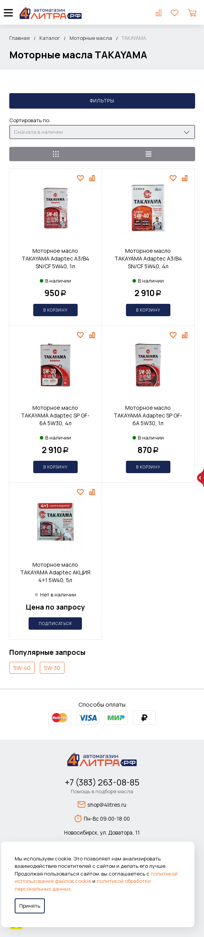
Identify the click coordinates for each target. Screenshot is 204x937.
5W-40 (22, 667)
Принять (29, 905)
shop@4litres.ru (102, 804)
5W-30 (52, 667)
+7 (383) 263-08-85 (102, 782)
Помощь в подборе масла (102, 791)
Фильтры (102, 100)
